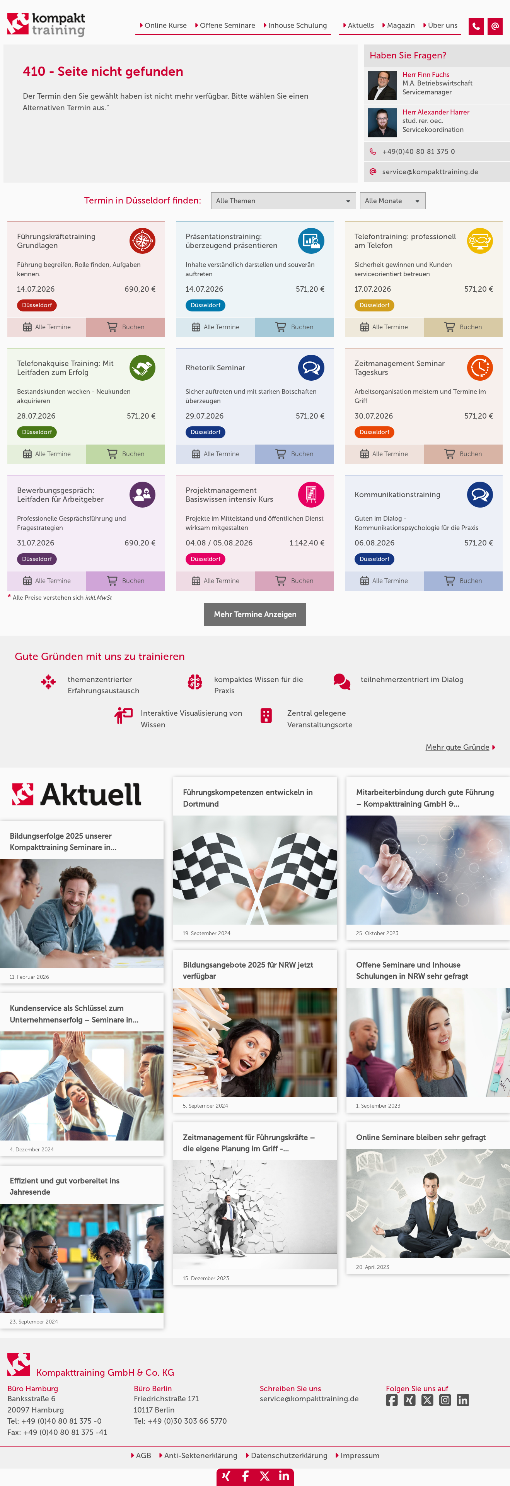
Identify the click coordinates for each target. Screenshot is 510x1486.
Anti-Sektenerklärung (198, 1455)
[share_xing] (226, 1477)
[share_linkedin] (284, 1477)
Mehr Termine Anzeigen (255, 614)
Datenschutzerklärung (286, 1455)
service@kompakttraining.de (309, 1398)
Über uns (440, 25)
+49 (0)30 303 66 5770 (187, 1421)
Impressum (357, 1455)
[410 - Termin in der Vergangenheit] (476, 26)
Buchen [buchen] (126, 327)
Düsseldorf (37, 305)
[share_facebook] (245, 1477)
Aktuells (358, 25)
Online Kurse (163, 25)
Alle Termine (47, 327)
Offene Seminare (224, 25)
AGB (140, 1455)
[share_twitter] (265, 1477)
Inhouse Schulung (295, 25)
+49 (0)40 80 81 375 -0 (61, 1421)
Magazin (398, 25)
